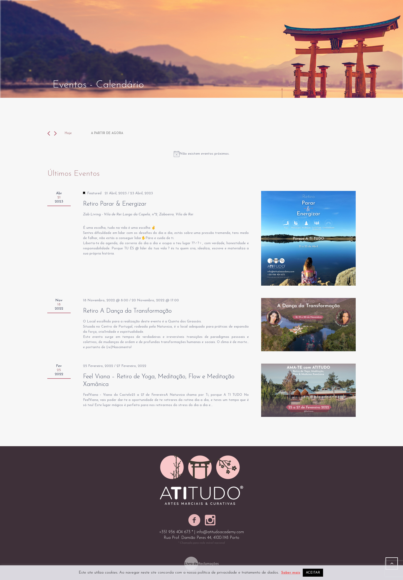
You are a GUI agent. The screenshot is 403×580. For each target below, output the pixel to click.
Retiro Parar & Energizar (114, 204)
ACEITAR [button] (313, 572)
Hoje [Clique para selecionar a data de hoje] (68, 133)
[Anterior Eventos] (48, 133)
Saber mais (290, 572)
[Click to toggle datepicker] (107, 133)
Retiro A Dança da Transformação (127, 311)
